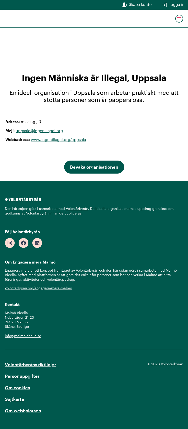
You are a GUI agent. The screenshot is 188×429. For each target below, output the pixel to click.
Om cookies (17, 387)
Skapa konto (137, 5)
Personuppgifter (22, 376)
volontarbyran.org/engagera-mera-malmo (38, 288)
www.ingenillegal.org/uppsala (58, 139)
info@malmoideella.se (23, 336)
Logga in (173, 5)
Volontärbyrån (77, 208)
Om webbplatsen (23, 410)
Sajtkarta (14, 399)
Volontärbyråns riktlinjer (30, 364)
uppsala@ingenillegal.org (39, 130)
